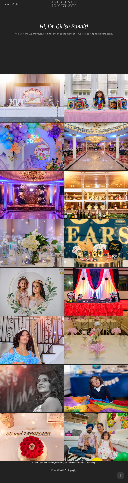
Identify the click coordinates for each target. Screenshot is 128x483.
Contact (16, 4)
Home (6, 4)
